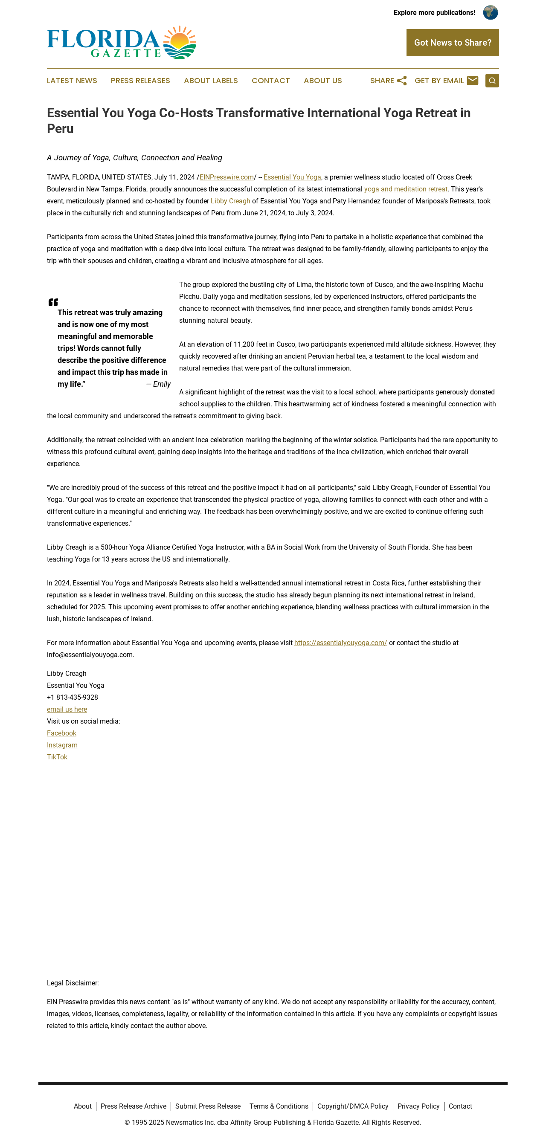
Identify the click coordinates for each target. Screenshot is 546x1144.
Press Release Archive (133, 1106)
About (83, 1106)
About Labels (211, 80)
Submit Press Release (208, 1106)
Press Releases (140, 80)
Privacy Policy (419, 1106)
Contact (271, 80)
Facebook (61, 733)
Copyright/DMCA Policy (353, 1106)
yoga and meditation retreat (405, 189)
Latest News (72, 80)
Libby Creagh (230, 201)
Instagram (62, 745)
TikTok (57, 757)
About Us (323, 80)
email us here (67, 709)
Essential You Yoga (292, 177)
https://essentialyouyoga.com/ (340, 643)
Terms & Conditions (279, 1106)
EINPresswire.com (227, 177)
